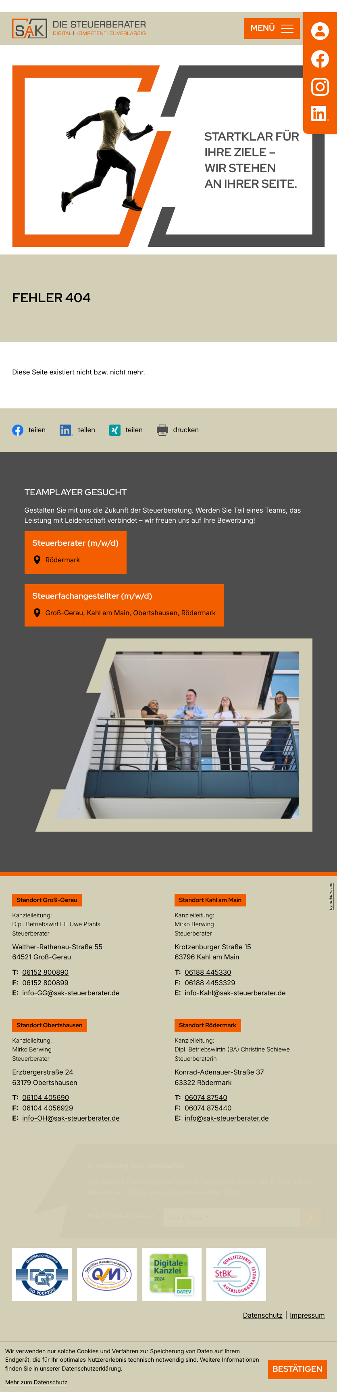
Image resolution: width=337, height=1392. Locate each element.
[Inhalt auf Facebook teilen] (29, 430)
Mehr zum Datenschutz (36, 1382)
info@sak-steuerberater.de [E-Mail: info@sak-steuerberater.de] (227, 1118)
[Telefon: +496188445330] (208, 973)
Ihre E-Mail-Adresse (121, 1216)
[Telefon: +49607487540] (206, 1098)
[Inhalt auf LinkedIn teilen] (77, 430)
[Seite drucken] (178, 430)
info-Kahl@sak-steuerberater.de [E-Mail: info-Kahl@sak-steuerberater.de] (235, 993)
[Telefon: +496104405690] (45, 1098)
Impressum (307, 1316)
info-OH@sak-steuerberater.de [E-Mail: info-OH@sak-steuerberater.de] (71, 1118)
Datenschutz (263, 1316)
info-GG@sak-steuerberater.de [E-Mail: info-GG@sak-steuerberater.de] (70, 993)
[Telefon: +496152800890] (45, 973)
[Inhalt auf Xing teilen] (126, 430)
